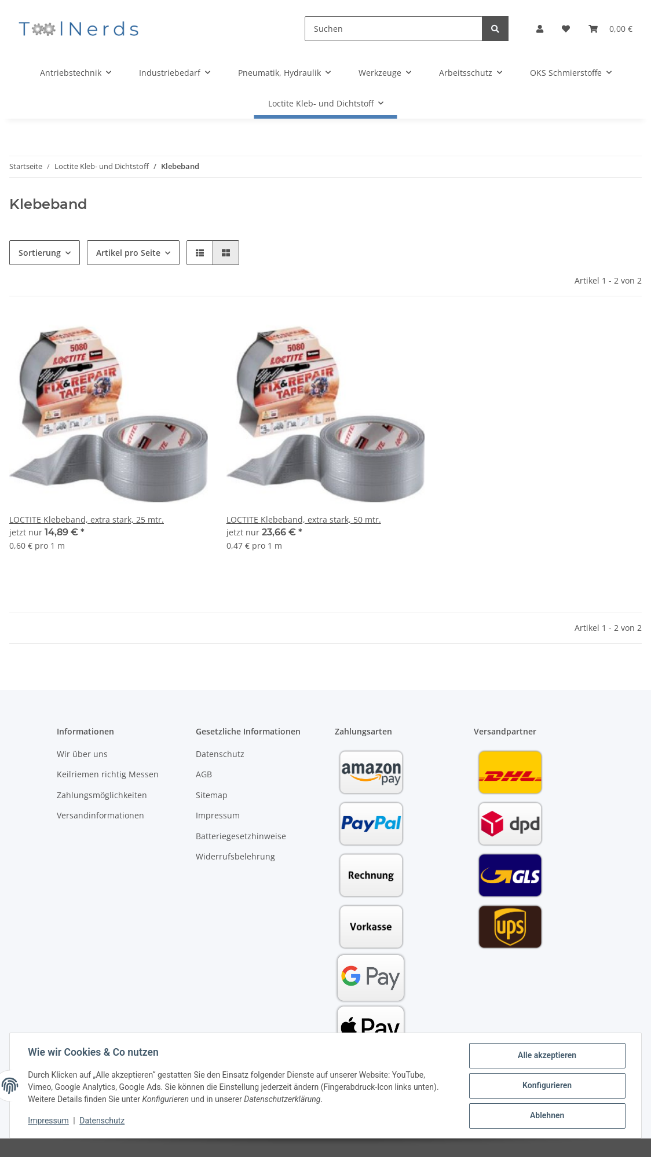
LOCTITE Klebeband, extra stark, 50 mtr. (303, 519)
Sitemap (212, 794)
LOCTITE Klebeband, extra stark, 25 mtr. (86, 519)
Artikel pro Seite (128, 252)
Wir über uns (82, 753)
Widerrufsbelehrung (235, 856)
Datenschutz (220, 753)
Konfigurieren (546, 1085)
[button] (540, 29)
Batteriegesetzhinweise (241, 836)
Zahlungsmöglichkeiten (102, 794)
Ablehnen (546, 1116)
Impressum (218, 815)
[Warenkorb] (610, 29)
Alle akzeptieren (546, 1055)
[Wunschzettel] (566, 29)
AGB (204, 774)
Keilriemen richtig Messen (108, 774)
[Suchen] (393, 28)
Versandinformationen (100, 815)
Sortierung (40, 252)
